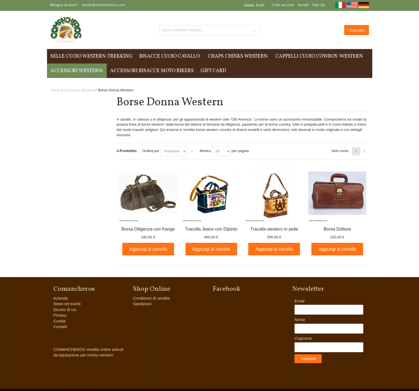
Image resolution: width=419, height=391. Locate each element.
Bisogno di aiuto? (64, 5)
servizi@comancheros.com (103, 5)
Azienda (60, 298)
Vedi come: (340, 151)
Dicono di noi (64, 309)
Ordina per (150, 151)
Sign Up (318, 5)
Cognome (303, 338)
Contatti (60, 326)
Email (299, 301)
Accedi (302, 5)
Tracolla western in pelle (274, 229)
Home (56, 90)
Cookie (59, 321)
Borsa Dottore (337, 229)
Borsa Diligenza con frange (148, 229)
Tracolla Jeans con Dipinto (211, 229)
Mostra (205, 151)
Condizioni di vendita (151, 298)
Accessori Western (79, 90)
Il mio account (283, 5)
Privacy (59, 315)
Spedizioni (142, 304)
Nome (299, 319)
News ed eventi (67, 304)
